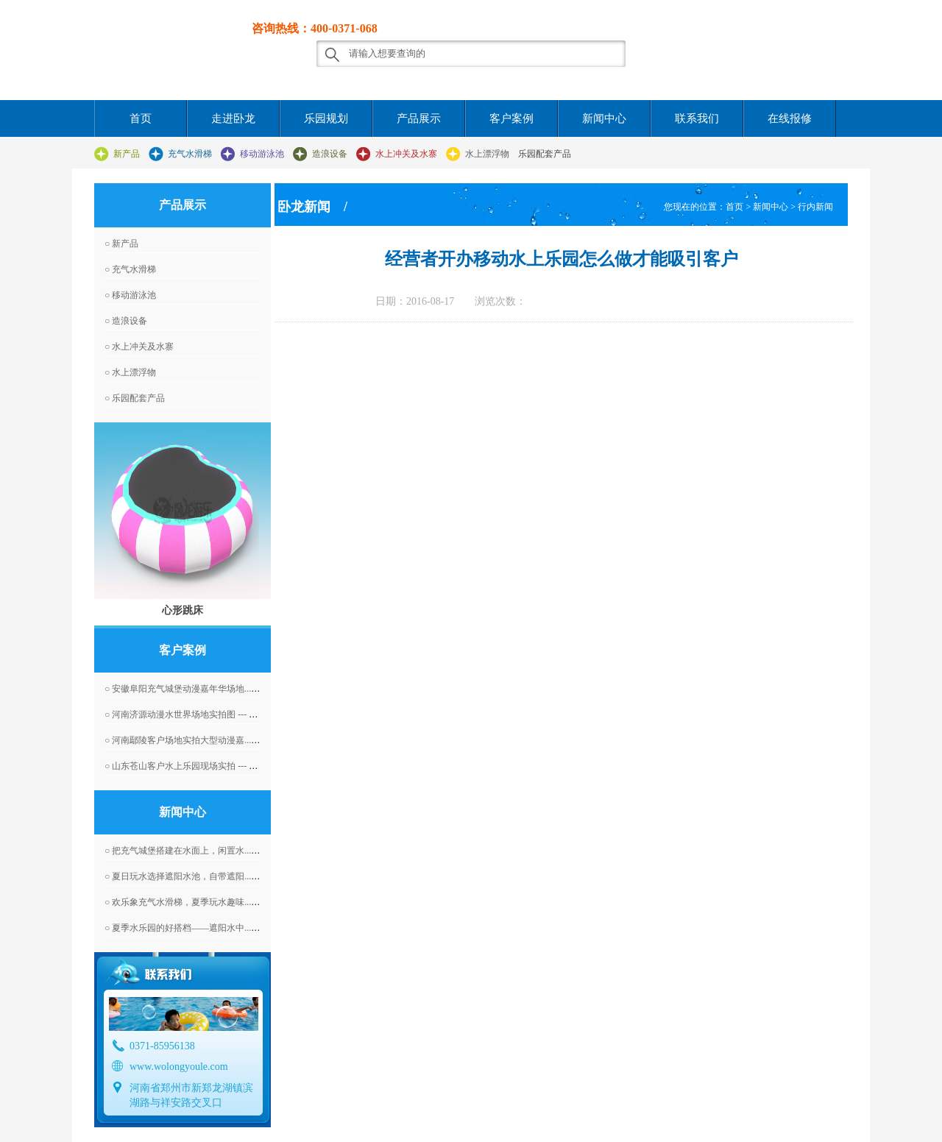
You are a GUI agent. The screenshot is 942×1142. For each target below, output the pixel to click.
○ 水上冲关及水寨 (139, 346)
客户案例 (511, 118)
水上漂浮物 (487, 154)
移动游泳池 (262, 154)
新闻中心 (604, 118)
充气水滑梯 (190, 154)
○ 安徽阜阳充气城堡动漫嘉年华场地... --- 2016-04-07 (205, 689)
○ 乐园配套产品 (135, 398)
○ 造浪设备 (126, 321)
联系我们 (697, 118)
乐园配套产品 (544, 154)
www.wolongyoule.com (179, 1066)
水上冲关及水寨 (406, 154)
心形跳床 (182, 610)
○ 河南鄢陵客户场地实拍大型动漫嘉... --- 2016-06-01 (205, 740)
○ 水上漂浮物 (130, 372)
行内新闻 (815, 207)
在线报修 (790, 118)
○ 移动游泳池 (130, 295)
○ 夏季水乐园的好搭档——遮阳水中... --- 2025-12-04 (205, 928)
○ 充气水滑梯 (130, 269)
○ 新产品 (121, 243)
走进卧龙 (233, 118)
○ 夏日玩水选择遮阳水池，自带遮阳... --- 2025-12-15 (205, 876)
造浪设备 (329, 154)
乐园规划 (326, 118)
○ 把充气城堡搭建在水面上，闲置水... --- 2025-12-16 (205, 850)
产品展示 (419, 118)
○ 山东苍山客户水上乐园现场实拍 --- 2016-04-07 (197, 766)
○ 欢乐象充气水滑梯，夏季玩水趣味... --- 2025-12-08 (205, 902)
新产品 (126, 154)
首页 (141, 118)
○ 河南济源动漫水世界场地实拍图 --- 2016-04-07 (197, 714)
